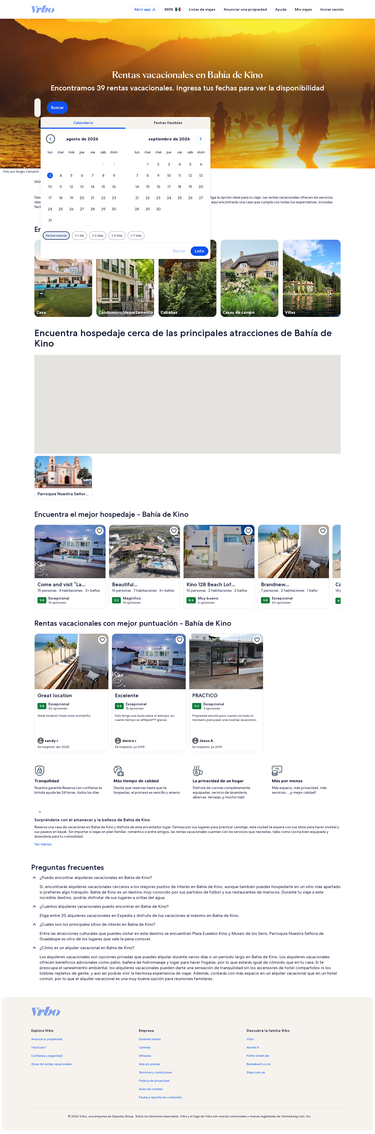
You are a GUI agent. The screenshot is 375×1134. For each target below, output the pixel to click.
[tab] (172, 122)
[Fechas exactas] (146, 235)
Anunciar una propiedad (245, 9)
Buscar (327, 107)
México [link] (114, 181)
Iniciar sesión (332, 9)
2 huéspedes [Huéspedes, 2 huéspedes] (247, 109)
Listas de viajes (202, 9)
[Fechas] (175, 107)
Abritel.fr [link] (253, 1047)
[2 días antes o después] (187, 235)
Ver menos (43, 844)
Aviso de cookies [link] (150, 1089)
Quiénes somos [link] (150, 1039)
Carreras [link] (144, 1047)
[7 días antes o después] (225, 235)
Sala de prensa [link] (149, 1064)
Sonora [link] (129, 181)
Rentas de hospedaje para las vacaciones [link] (75, 181)
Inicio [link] (38, 181)
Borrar (269, 251)
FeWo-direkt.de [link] (258, 1056)
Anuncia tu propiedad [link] (47, 1039)
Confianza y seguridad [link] (47, 1056)
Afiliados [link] (145, 1056)
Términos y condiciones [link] (155, 1072)
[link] (99, 531)
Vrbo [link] (250, 1039)
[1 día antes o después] (169, 235)
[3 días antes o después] (206, 235)
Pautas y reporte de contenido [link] (160, 1097)
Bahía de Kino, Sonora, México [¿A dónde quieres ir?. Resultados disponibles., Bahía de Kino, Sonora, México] (78, 109)
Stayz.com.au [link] (256, 1072)
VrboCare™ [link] (39, 1047)
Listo (289, 251)
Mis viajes (303, 9)
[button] (193, 164)
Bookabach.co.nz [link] (258, 1064)
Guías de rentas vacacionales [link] (51, 1064)
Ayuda (280, 9)
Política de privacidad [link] (154, 1081)
